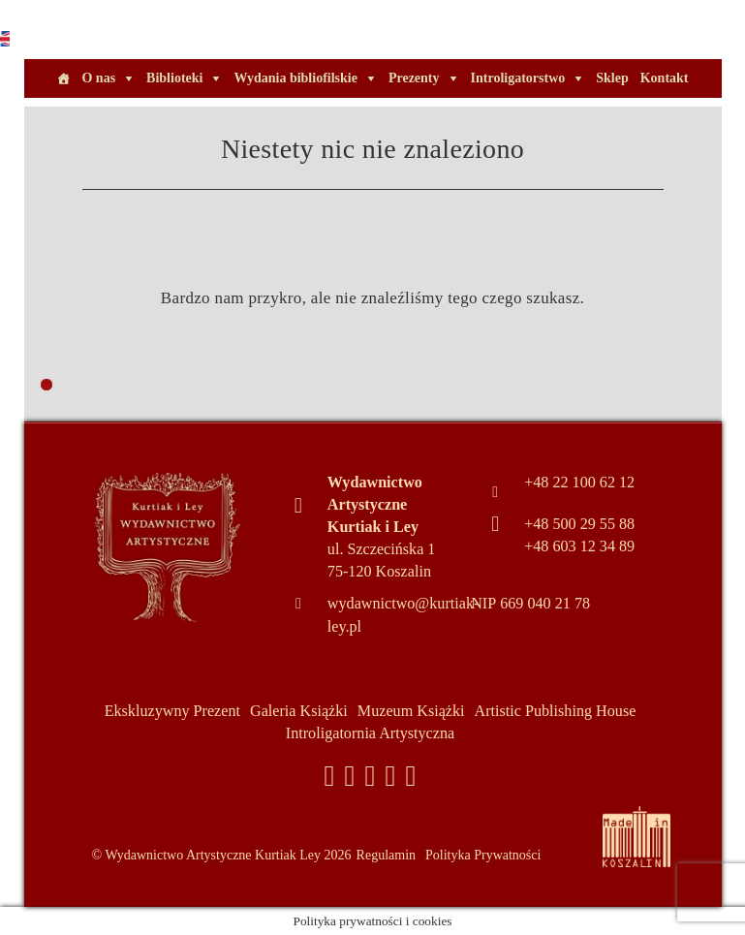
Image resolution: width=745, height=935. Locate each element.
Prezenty (414, 78)
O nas (98, 78)
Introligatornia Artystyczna (370, 733)
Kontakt (664, 78)
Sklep (612, 78)
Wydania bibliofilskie (295, 78)
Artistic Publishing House (555, 710)
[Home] (63, 78)
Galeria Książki (299, 710)
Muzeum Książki (411, 710)
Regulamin (386, 855)
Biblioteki (174, 78)
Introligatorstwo (518, 78)
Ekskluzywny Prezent (172, 710)
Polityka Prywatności (483, 855)
